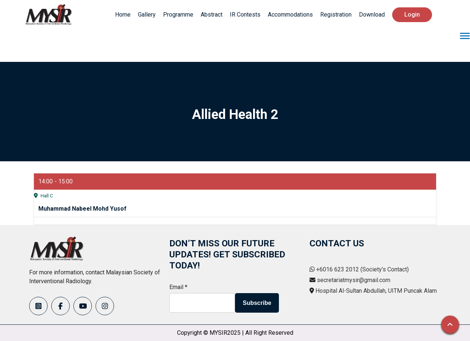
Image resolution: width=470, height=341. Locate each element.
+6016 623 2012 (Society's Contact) (362, 269)
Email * (178, 287)
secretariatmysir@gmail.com (353, 280)
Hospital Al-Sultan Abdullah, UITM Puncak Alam (376, 290)
